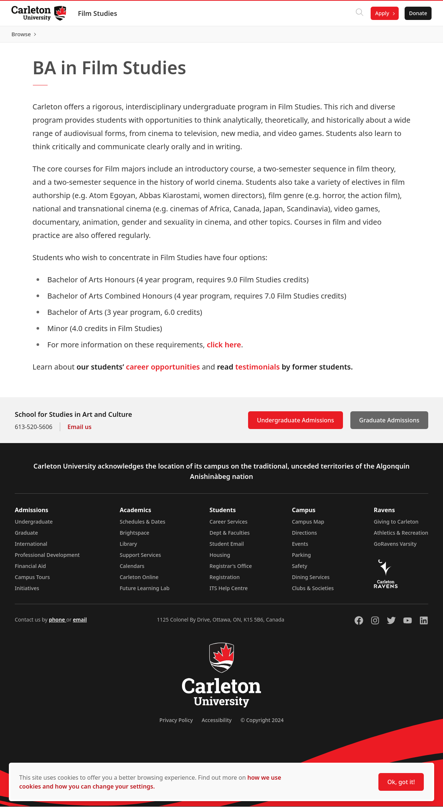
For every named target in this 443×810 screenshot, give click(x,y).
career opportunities (163, 370)
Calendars (132, 569)
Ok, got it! (401, 782)
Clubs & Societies (313, 591)
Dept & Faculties (230, 536)
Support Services (140, 558)
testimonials (257, 370)
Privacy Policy (176, 723)
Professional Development (47, 558)
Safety (300, 569)
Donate (418, 13)
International (31, 547)
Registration (225, 580)
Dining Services (311, 580)
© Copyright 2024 (262, 723)
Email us (80, 430)
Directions (304, 536)
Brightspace (134, 536)
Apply (382, 13)
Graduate (26, 536)
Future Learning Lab (144, 591)
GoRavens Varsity (395, 547)
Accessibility (216, 723)
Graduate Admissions (389, 423)
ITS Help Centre (229, 591)
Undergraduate (34, 524)
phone (57, 622)
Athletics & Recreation (401, 536)
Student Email (227, 547)
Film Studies (97, 13)
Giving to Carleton (396, 524)
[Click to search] (359, 13)
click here (224, 348)
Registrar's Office (231, 569)
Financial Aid (30, 569)
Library (128, 547)
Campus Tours (32, 580)
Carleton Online (139, 580)
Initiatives (27, 591)
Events (300, 547)
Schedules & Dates (142, 524)
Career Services (229, 524)
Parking (301, 558)
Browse (417, 36)
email (80, 622)
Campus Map (308, 524)
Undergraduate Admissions (295, 423)
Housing (220, 558)
